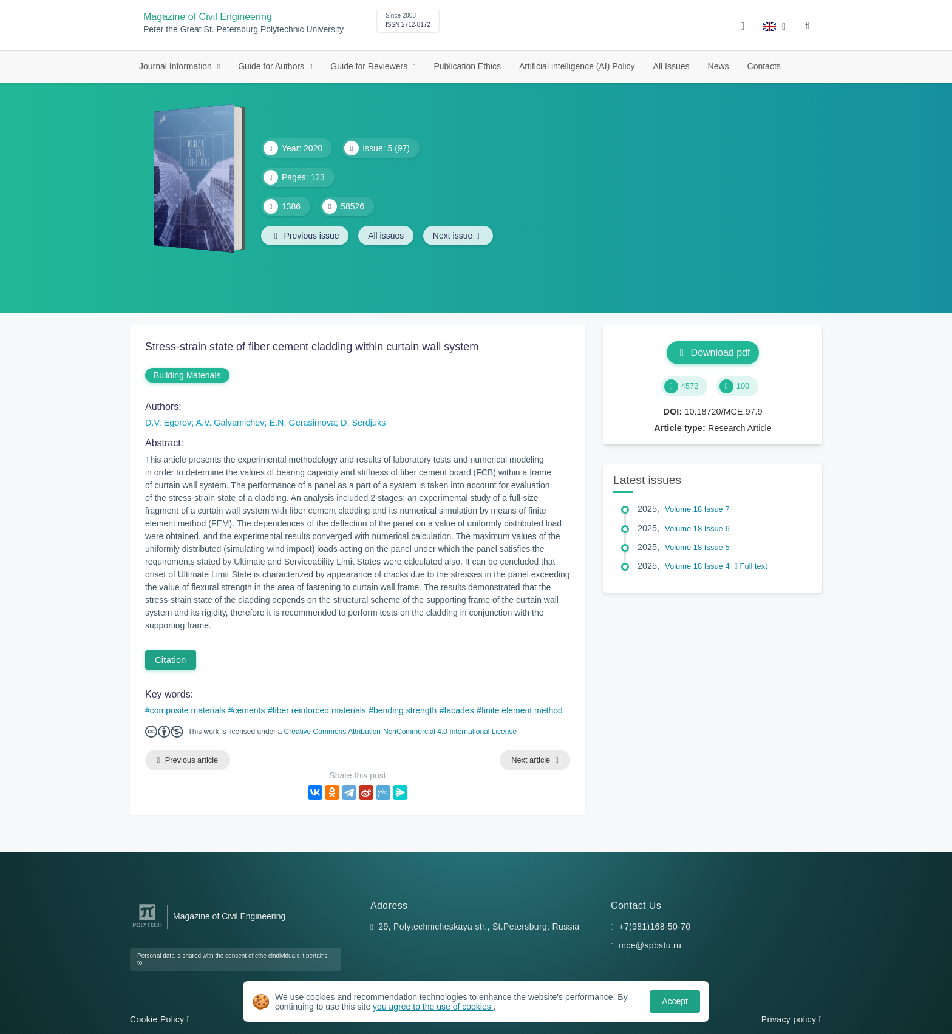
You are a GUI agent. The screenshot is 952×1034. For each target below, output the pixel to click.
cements (249, 710)
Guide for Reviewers (370, 66)
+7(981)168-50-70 (654, 926)
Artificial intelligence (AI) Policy (577, 66)
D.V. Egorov (168, 422)
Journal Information (176, 66)
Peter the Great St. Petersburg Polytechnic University (243, 29)
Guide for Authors (272, 66)
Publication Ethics (467, 66)
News (718, 66)
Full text (751, 566)
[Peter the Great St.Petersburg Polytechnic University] (147, 927)
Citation (170, 660)
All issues (386, 235)
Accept (675, 1001)
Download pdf (713, 352)
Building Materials (187, 375)
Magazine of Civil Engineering (207, 17)
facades (459, 710)
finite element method (522, 710)
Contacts (764, 66)
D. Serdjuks (363, 422)
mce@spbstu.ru (650, 946)
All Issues (671, 66)
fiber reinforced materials (319, 710)
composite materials (188, 710)
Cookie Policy (160, 1019)
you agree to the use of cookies (433, 1007)
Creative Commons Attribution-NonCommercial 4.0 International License (400, 731)
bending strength (405, 710)
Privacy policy (791, 1019)
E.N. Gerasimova (303, 422)
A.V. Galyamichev (229, 422)
